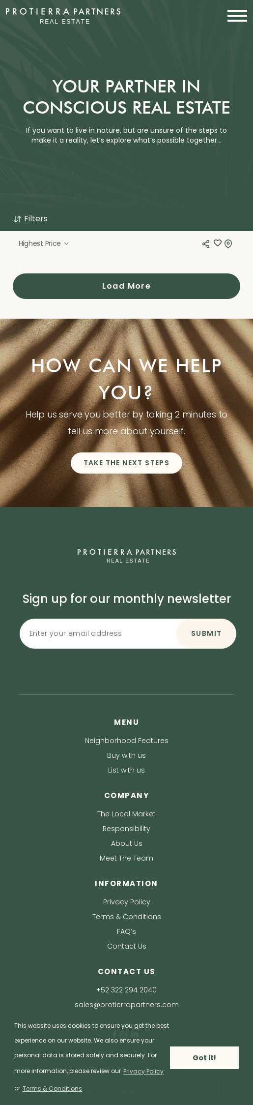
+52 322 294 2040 (126, 990)
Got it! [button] (204, 1058)
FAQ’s (126, 931)
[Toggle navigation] (234, 16)
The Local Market (126, 814)
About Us (126, 843)
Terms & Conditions (126, 917)
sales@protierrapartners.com (127, 1005)
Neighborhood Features (127, 741)
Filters (30, 218)
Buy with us (126, 755)
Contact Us (126, 946)
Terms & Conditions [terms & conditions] (52, 1088)
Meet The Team (126, 858)
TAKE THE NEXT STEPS (127, 463)
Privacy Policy (126, 902)
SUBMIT (206, 633)
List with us (126, 770)
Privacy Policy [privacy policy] (143, 1071)
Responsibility (126, 829)
